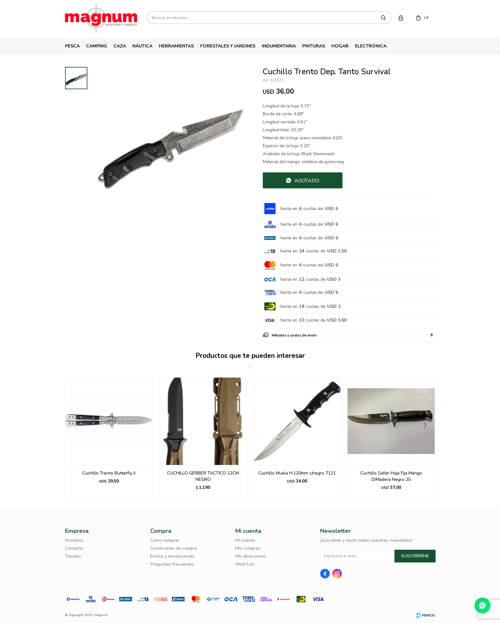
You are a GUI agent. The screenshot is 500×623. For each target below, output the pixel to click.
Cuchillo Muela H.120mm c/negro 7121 (297, 473)
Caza (120, 46)
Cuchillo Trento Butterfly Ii (109, 473)
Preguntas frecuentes (172, 564)
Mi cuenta (245, 540)
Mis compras (247, 548)
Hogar (340, 46)
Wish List (244, 564)
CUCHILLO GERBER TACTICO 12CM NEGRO (203, 476)
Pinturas (313, 46)
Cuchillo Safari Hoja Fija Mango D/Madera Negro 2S (391, 476)
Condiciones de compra (173, 548)
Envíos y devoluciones (172, 556)
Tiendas (73, 556)
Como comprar (164, 540)
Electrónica (370, 46)
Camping (96, 46)
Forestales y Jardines (227, 46)
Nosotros (74, 540)
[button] (427, 438)
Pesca (72, 46)
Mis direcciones (250, 556)
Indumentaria (279, 46)
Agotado (306, 180)
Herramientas (176, 46)
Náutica (142, 46)
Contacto (74, 548)
